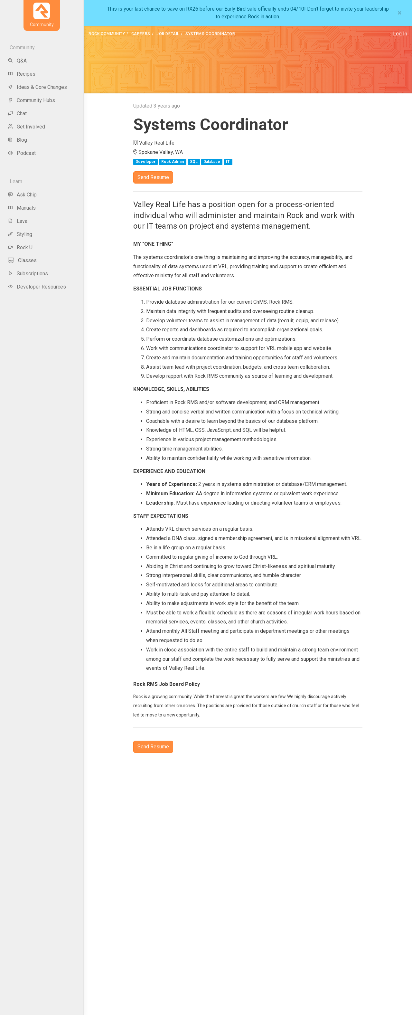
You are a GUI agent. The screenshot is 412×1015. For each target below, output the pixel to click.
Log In (400, 34)
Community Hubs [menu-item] (31, 100)
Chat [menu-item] (17, 113)
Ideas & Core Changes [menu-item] (37, 87)
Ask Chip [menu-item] (22, 195)
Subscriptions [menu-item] (28, 273)
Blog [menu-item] (17, 140)
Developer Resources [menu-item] (37, 287)
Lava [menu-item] (17, 221)
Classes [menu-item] (22, 260)
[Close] (400, 13)
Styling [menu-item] (20, 234)
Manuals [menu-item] (22, 208)
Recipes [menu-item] (21, 74)
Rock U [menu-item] (20, 247)
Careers (140, 34)
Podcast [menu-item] (22, 153)
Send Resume (153, 177)
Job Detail (167, 34)
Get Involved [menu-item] (26, 127)
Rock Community (107, 34)
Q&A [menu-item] (17, 61)
